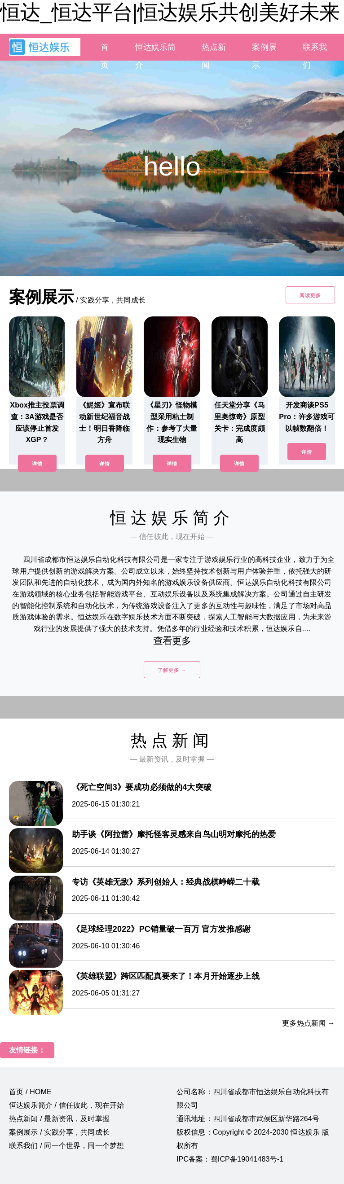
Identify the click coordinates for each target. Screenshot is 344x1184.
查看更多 (172, 640)
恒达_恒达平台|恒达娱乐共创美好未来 (170, 12)
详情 (37, 463)
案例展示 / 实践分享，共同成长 (59, 1132)
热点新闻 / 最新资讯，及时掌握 (59, 1119)
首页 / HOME (30, 1092)
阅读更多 (310, 295)
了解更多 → (172, 670)
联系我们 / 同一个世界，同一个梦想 (66, 1145)
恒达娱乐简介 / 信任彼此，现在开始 (66, 1105)
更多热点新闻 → (308, 1023)
